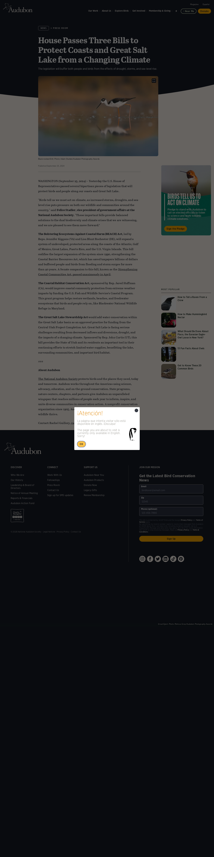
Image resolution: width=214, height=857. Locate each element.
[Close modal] (136, 410)
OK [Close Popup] (81, 444)
